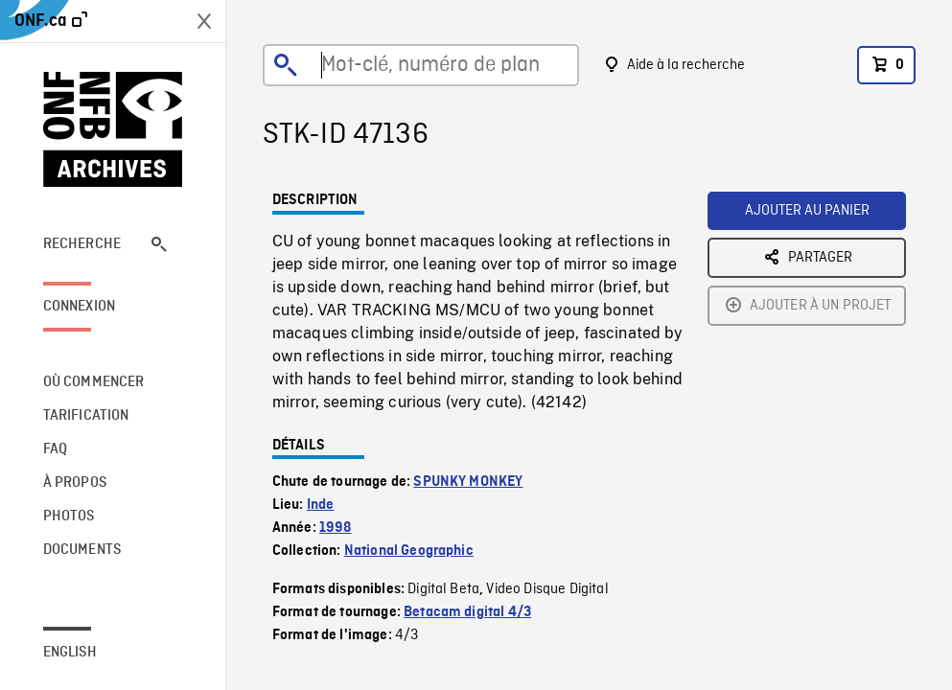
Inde (321, 505)
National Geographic (409, 551)
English (70, 652)
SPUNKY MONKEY (467, 482)
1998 (335, 528)
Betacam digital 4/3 (467, 612)
